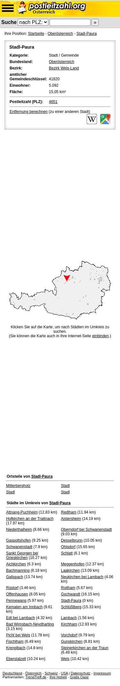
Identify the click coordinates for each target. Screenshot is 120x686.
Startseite (36, 33)
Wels (65, 659)
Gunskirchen (72, 641)
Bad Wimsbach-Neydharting (30, 624)
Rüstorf (12, 588)
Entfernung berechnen (29, 111)
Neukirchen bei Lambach (82, 577)
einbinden (100, 336)
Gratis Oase (79, 677)
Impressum (102, 673)
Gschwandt (70, 594)
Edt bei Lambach (20, 618)
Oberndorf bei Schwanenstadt (86, 529)
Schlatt (67, 553)
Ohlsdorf (68, 547)
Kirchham (69, 624)
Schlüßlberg (71, 607)
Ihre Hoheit (58, 677)
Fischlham (15, 641)
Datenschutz (80, 673)
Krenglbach (16, 648)
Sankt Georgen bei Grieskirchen (22, 555)
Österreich (33, 673)
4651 (53, 102)
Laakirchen (70, 570)
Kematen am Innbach (24, 607)
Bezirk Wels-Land (64, 68)
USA (64, 673)
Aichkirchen (16, 564)
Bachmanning (17, 570)
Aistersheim (71, 518)
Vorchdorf (69, 635)
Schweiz (51, 673)
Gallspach (14, 577)
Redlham (68, 512)
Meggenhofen (72, 564)
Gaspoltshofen (18, 540)
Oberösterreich (60, 33)
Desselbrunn (72, 540)
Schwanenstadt (19, 547)
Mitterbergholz (18, 485)
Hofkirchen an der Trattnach (29, 518)
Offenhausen (17, 594)
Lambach (69, 618)
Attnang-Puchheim (22, 512)
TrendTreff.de (35, 677)
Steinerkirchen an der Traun (84, 648)
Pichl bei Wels (18, 635)
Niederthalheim (19, 529)
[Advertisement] (60, 194)
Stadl (65, 485)
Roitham (68, 588)
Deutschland (12, 673)
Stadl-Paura (86, 33)
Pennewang (16, 600)
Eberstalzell (16, 659)
